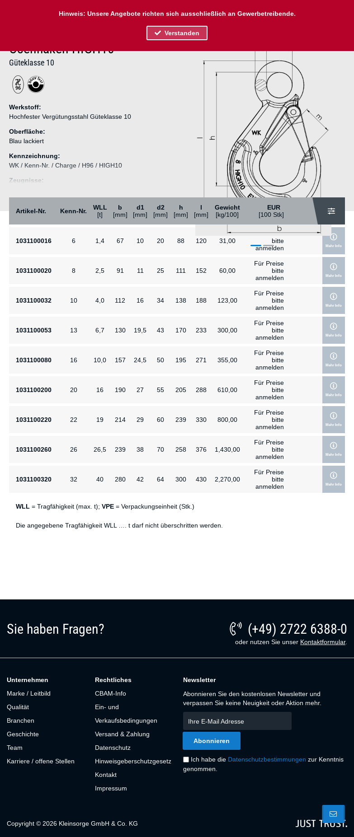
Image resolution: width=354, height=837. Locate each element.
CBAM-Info (110, 693)
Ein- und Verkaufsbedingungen (126, 713)
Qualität (18, 707)
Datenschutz (113, 747)
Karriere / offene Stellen (41, 761)
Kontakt (106, 774)
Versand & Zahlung (122, 734)
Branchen (20, 720)
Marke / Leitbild (29, 693)
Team (15, 747)
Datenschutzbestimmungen (267, 759)
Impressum (111, 788)
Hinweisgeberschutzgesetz (132, 761)
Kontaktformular (322, 641)
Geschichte (23, 734)
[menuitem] (46, 693)
